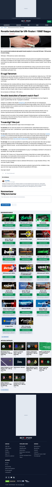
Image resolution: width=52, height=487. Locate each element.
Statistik (36, 450)
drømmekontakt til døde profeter (20, 139)
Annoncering (8, 466)
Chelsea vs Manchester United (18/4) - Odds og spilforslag (31, 353)
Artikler (5, 27)
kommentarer (12, 33)
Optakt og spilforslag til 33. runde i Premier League (44, 353)
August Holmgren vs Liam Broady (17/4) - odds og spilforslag (7, 368)
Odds (37, 25)
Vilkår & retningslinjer (10, 468)
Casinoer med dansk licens (25, 455)
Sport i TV (7, 454)
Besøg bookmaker (9, 225)
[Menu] (1, 21)
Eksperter (7, 452)
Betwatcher (36, 448)
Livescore (36, 452)
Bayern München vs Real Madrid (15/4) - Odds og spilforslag (32, 368)
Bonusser (18, 25)
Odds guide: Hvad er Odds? (40, 454)
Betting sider (22, 446)
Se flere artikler (4, 390)
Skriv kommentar (6, 205)
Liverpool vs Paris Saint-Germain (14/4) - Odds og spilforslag (19, 384)
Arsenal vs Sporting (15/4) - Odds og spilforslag (43, 368)
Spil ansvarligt (15, 18)
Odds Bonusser (23, 448)
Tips (28, 25)
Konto (49, 21)
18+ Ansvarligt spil (20, 484)
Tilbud (21, 457)
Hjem (2, 27)
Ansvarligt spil (37, 456)
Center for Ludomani (9, 456)
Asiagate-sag (22, 102)
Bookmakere (7, 25)
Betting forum (37, 446)
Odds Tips (7, 446)
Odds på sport (8, 448)
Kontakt (7, 462)
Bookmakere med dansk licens (25, 452)
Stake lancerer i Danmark (19, 367)
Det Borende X (12, 173)
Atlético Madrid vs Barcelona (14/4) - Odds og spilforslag (6, 384)
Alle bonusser (5, 337)
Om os (6, 464)
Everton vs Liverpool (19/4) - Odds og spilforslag (18, 353)
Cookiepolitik (8, 472)
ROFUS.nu (23, 18)
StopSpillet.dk (38, 18)
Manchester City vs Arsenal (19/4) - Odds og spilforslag (6, 353)
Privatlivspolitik (8, 470)
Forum (46, 25)
